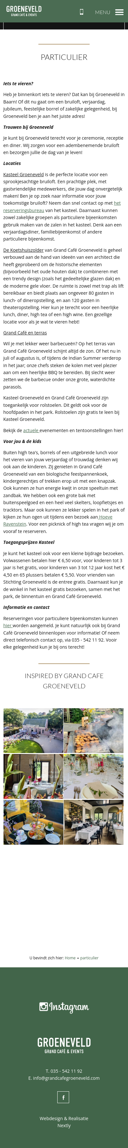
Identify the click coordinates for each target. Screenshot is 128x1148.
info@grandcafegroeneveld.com (66, 1078)
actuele (31, 430)
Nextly (63, 1125)
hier (7, 625)
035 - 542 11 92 (66, 1071)
